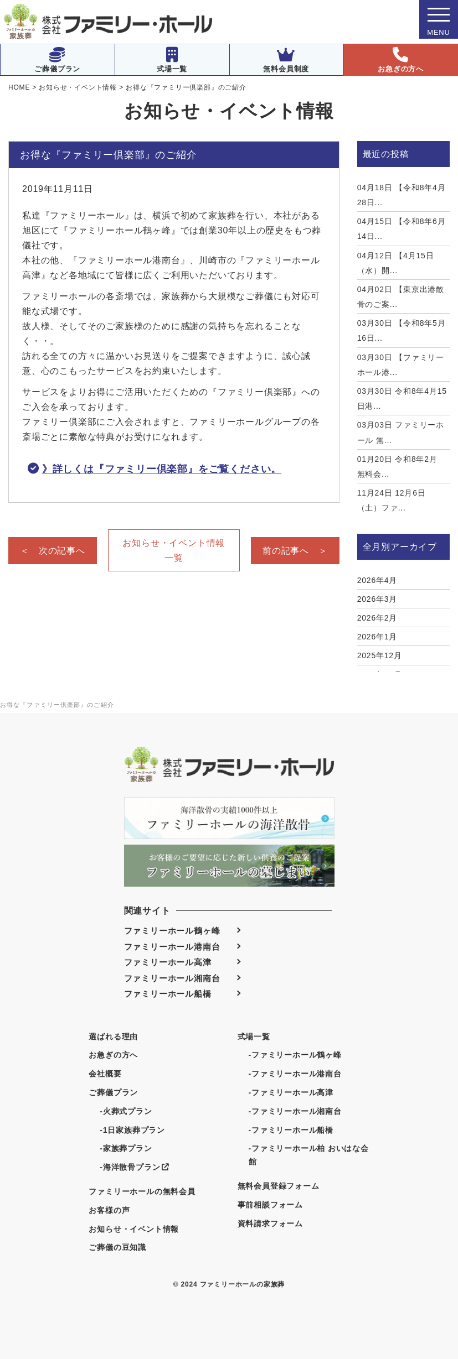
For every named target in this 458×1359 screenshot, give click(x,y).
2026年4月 (377, 580)
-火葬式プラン (126, 1111)
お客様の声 (109, 1210)
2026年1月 (377, 636)
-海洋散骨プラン (134, 1167)
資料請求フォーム (270, 1223)
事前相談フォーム (270, 1204)
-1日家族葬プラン (132, 1130)
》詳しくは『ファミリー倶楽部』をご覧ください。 (161, 469)
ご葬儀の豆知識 (117, 1247)
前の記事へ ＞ (295, 550)
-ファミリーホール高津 (291, 1092)
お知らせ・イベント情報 (134, 1229)
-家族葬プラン (126, 1148)
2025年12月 (379, 655)
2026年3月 (377, 599)
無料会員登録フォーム (279, 1185)
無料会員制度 (286, 60)
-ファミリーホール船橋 (291, 1130)
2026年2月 (377, 617)
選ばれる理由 (113, 1036)
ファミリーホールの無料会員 (142, 1191)
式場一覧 (172, 60)
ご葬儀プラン (57, 60)
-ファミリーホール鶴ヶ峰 (295, 1054)
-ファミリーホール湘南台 (295, 1111)
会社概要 (105, 1073)
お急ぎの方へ (401, 60)
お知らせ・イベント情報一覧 (173, 550)
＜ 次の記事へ (52, 550)
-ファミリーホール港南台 (295, 1073)
